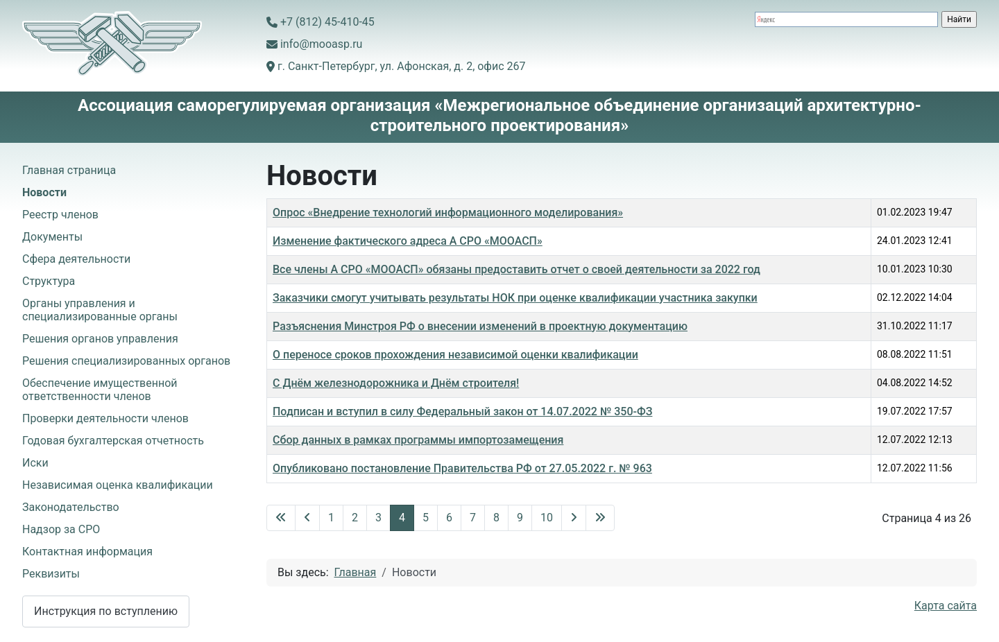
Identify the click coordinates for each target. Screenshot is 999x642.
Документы (52, 236)
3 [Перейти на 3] (378, 517)
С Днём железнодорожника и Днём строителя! (396, 383)
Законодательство (70, 507)
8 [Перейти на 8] (496, 517)
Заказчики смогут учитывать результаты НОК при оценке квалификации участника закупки (515, 297)
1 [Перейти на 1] (331, 517)
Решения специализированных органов (126, 360)
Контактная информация (87, 551)
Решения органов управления (100, 338)
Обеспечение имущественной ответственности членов (100, 389)
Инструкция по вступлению (106, 611)
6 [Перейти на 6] (449, 517)
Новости (44, 192)
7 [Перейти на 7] (473, 517)
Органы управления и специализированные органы (100, 310)
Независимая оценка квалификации (117, 485)
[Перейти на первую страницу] (281, 518)
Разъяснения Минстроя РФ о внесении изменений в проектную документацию (480, 326)
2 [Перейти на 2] (355, 517)
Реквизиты (51, 573)
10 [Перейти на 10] (546, 517)
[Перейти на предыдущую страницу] (307, 518)
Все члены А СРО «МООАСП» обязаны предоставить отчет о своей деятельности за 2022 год (516, 269)
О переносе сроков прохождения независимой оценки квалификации (455, 354)
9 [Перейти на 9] (520, 517)
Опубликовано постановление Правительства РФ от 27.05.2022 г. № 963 (462, 468)
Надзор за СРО (61, 529)
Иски (35, 462)
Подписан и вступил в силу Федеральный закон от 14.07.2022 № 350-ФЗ (462, 411)
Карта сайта (945, 605)
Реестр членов (60, 214)
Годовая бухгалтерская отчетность (113, 440)
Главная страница (69, 170)
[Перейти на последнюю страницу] (600, 518)
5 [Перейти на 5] (425, 517)
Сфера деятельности (76, 259)
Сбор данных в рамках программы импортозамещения (418, 439)
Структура (48, 281)
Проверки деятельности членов (105, 418)
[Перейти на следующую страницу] (573, 518)
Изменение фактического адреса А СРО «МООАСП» (408, 241)
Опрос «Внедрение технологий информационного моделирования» (448, 212)
